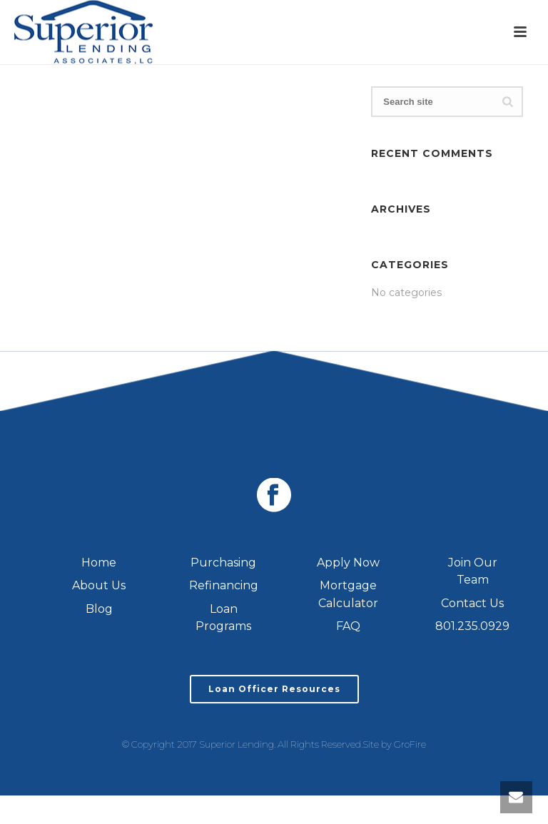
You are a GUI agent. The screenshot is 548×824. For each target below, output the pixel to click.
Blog (99, 609)
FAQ (348, 626)
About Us (99, 585)
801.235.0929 (472, 626)
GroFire (410, 744)
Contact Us (472, 603)
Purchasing (223, 562)
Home (98, 562)
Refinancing (223, 585)
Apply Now (348, 562)
